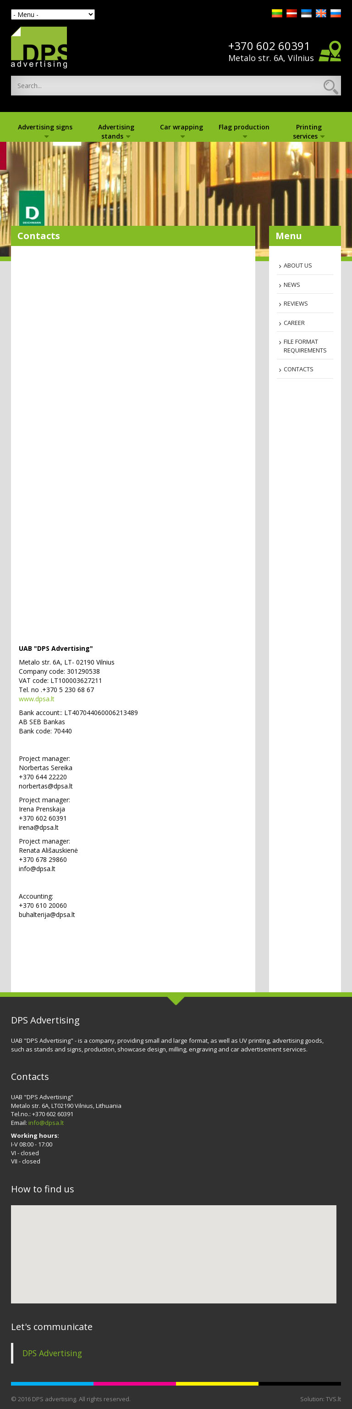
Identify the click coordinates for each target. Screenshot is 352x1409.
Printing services (309, 131)
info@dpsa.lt (46, 1122)
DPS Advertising (52, 1353)
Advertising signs (45, 130)
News (292, 284)
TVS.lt (333, 1399)
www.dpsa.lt (37, 698)
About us (298, 265)
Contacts (299, 369)
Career (294, 323)
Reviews (296, 303)
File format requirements (305, 345)
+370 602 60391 (269, 45)
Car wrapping (181, 130)
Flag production (244, 130)
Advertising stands (116, 131)
